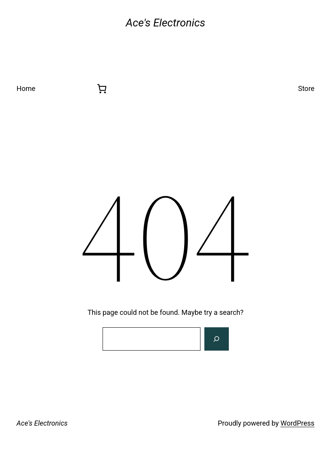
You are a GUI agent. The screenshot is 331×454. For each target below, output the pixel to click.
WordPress (297, 423)
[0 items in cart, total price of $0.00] (101, 88)
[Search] (216, 339)
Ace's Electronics (42, 423)
